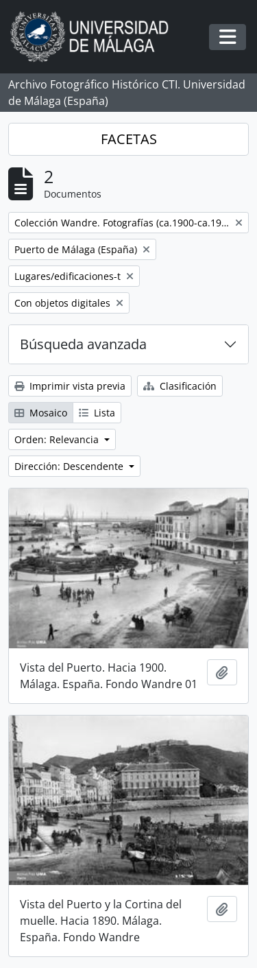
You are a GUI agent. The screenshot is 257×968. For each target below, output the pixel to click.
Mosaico (40, 412)
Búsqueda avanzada (83, 344)
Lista (97, 412)
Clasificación (180, 385)
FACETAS (129, 139)
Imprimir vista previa (69, 385)
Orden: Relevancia (57, 439)
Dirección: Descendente (70, 466)
